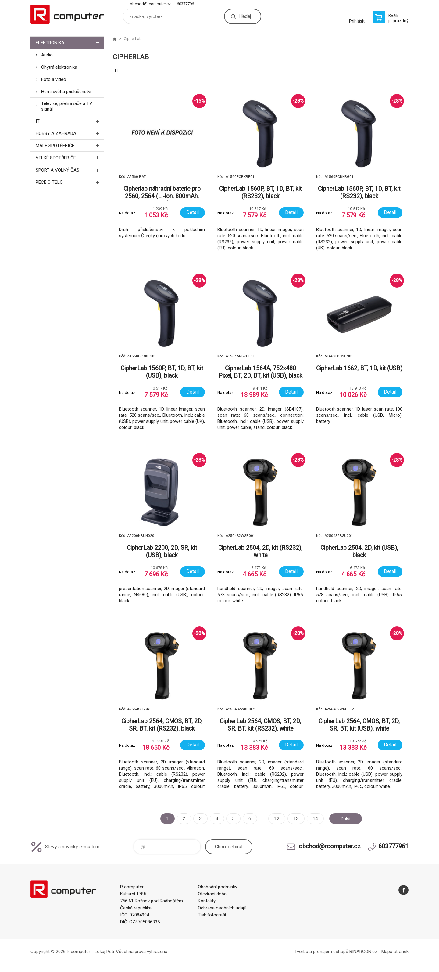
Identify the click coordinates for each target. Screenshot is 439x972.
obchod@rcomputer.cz (150, 4)
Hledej (244, 16)
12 (275, 818)
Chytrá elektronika (59, 67)
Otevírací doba (212, 894)
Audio (47, 55)
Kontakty (207, 901)
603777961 (186, 4)
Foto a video (53, 79)
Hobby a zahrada (70, 133)
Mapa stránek (395, 951)
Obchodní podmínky (217, 887)
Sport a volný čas (70, 170)
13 (294, 818)
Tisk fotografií (212, 915)
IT (70, 121)
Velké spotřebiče (70, 158)
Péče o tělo (70, 182)
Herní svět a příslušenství (66, 91)
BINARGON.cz (363, 951)
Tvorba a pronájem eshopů (321, 951)
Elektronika (70, 43)
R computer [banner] (67, 14)
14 (313, 818)
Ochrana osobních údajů (222, 908)
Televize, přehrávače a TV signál (66, 106)
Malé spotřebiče (70, 145)
